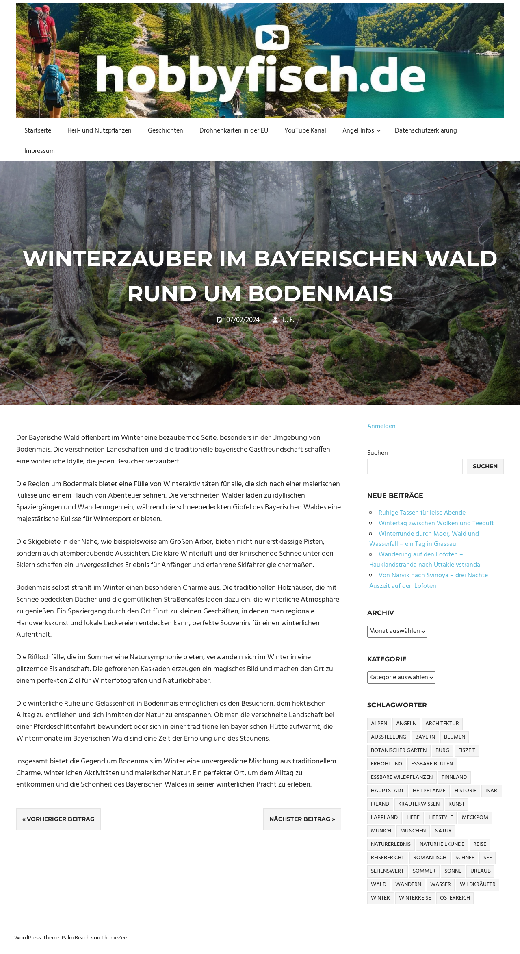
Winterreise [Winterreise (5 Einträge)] (415, 898)
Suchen (377, 453)
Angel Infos (361, 131)
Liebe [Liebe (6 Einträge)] (413, 817)
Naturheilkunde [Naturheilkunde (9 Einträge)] (442, 844)
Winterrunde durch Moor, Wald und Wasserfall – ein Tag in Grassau (424, 539)
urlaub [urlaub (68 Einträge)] (480, 871)
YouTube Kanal (305, 131)
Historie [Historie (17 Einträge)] (466, 790)
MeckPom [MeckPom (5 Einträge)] (475, 817)
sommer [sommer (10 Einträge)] (424, 871)
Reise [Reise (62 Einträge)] (479, 844)
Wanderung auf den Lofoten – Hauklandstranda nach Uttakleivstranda (424, 560)
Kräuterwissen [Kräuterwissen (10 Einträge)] (419, 804)
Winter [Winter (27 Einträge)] (380, 898)
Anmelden (381, 426)
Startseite (37, 131)
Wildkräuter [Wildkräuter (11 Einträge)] (478, 884)
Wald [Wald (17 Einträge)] (378, 884)
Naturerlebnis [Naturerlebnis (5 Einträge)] (391, 844)
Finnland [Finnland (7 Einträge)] (454, 777)
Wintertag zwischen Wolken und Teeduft (436, 523)
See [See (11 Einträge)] (487, 858)
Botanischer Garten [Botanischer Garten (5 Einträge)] (399, 750)
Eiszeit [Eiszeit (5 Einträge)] (466, 750)
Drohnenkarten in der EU (233, 131)
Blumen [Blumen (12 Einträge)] (454, 737)
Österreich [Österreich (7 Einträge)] (455, 898)
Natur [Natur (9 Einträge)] (443, 831)
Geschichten (165, 131)
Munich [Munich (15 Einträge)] (381, 831)
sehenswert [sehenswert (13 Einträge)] (387, 871)
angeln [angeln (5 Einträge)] (406, 723)
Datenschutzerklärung (426, 131)
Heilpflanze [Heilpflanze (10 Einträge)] (429, 790)
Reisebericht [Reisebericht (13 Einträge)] (387, 858)
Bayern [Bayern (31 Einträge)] (425, 737)
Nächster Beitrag (299, 819)
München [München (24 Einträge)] (413, 831)
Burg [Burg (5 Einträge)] (442, 750)
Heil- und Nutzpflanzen (99, 131)
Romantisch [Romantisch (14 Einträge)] (429, 858)
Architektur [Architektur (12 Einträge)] (442, 723)
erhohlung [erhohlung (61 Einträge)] (386, 764)
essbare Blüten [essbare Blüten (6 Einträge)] (432, 764)
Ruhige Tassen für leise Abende (422, 513)
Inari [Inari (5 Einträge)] (491, 790)
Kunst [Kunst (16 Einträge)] (456, 804)
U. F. (288, 320)
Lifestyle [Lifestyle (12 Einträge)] (441, 817)
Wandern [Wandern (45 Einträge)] (408, 884)
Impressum (39, 151)
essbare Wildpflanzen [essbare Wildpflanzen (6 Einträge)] (402, 777)
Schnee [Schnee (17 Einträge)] (464, 858)
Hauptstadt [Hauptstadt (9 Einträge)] (387, 790)
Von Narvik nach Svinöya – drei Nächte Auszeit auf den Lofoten (428, 580)
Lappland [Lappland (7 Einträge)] (384, 817)
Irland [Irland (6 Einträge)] (380, 804)
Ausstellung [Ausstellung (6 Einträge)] (388, 737)
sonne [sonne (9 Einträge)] (453, 871)
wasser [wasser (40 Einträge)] (440, 884)
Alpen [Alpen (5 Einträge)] (379, 723)
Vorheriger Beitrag (61, 819)
